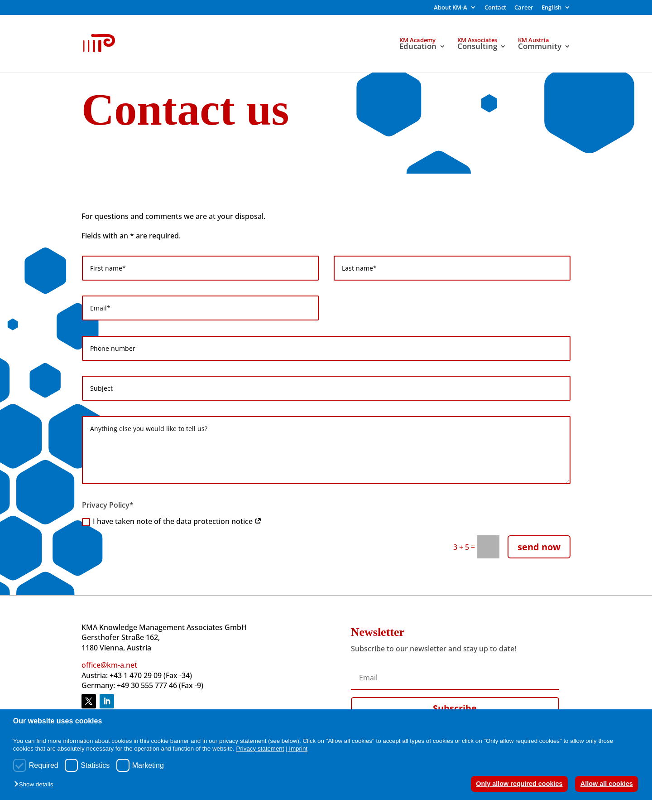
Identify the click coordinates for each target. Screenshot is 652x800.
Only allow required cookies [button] (519, 783)
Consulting (477, 47)
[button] (35, 784)
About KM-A (450, 8)
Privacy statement (260, 748)
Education (417, 47)
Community (539, 47)
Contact (495, 8)
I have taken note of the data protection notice (172, 521)
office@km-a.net (109, 665)
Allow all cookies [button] (606, 783)
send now (539, 547)
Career (523, 8)
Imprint (298, 748)
